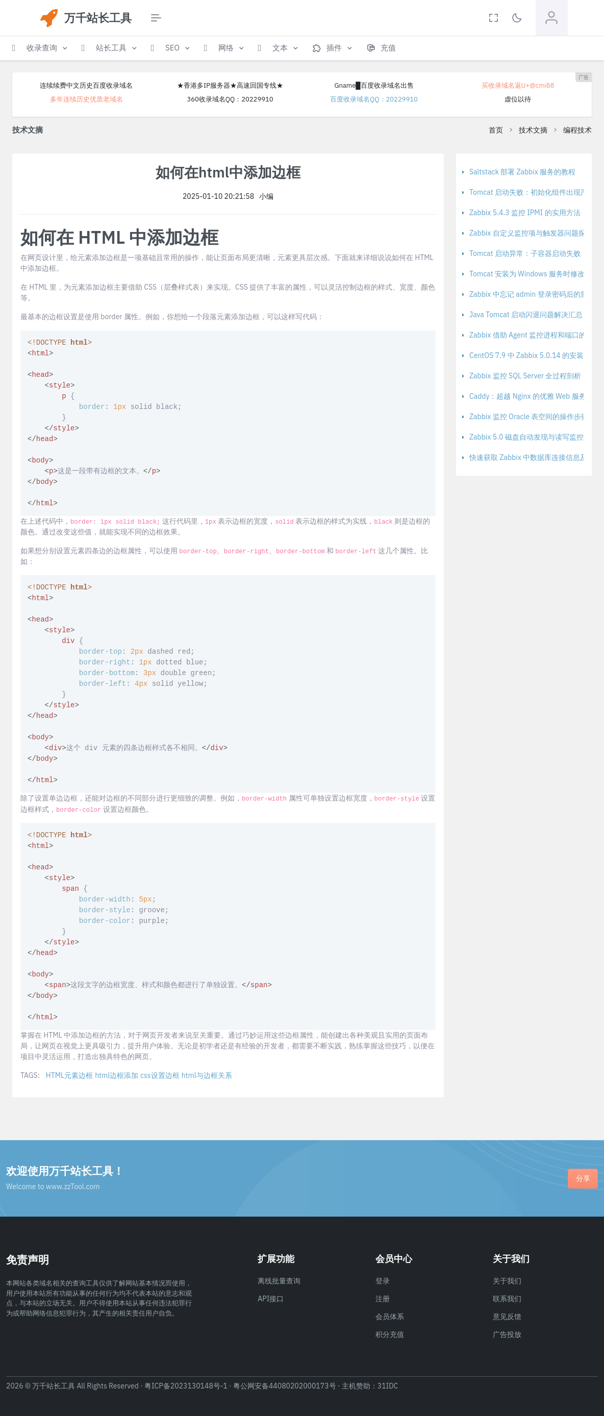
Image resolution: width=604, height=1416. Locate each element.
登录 (382, 1280)
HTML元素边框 (69, 1075)
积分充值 (389, 1334)
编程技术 (577, 130)
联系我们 (507, 1298)
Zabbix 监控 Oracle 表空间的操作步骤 (528, 416)
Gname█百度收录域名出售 (373, 85)
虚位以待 (518, 99)
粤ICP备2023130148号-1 (186, 1386)
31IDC (387, 1386)
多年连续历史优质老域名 (86, 99)
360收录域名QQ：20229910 (230, 99)
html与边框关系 (207, 1075)
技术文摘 (533, 130)
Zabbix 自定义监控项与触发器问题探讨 (531, 233)
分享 (583, 1178)
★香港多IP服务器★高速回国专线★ (230, 85)
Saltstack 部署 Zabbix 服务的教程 (522, 171)
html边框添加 (116, 1075)
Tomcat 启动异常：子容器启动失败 (525, 253)
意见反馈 (507, 1316)
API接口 (271, 1298)
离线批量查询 (279, 1280)
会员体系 (389, 1316)
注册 (382, 1298)
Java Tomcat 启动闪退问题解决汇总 (526, 314)
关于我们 (507, 1280)
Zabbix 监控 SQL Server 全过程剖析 (525, 375)
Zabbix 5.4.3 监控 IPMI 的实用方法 (525, 212)
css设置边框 (160, 1075)
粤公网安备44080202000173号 (284, 1386)
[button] (40, 48)
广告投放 (507, 1334)
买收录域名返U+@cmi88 (518, 85)
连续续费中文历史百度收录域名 (86, 85)
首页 (496, 130)
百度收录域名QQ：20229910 (374, 99)
